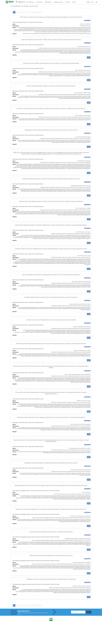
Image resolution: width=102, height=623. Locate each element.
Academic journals (58, 2)
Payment (67, 2)
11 (38, 12)
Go (89, 57)
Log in (92, 2)
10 (35, 12)
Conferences (39, 2)
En (96, 2)
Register (88, 2)
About (73, 2)
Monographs (48, 2)
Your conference (30, 2)
